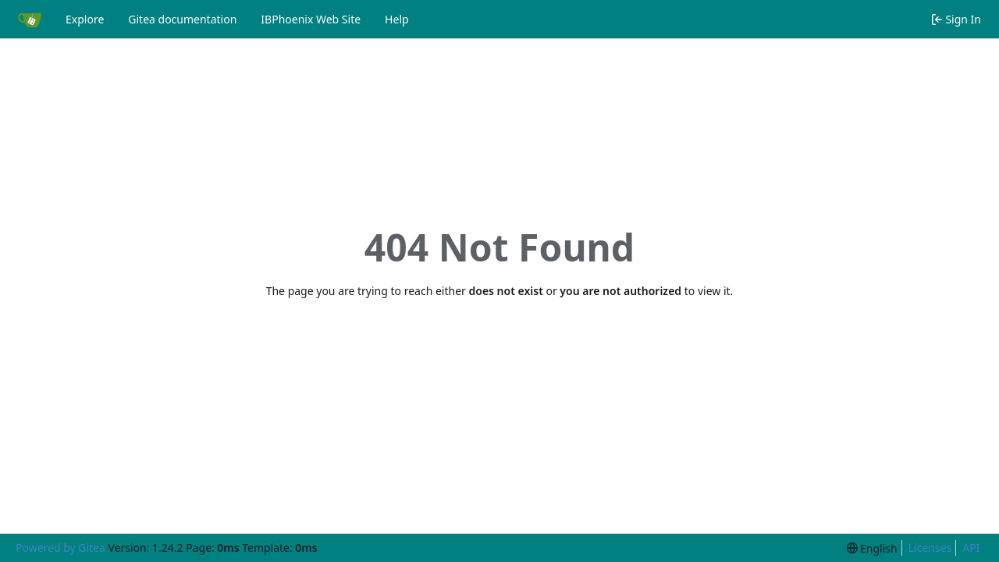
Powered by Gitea (60, 547)
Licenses (930, 547)
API (970, 547)
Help (397, 19)
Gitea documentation (182, 19)
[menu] (872, 548)
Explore (85, 19)
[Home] (30, 19)
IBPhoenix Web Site (311, 19)
